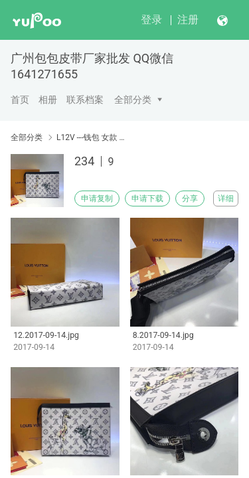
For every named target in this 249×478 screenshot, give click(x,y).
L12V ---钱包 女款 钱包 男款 (91, 137)
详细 (226, 198)
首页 (20, 99)
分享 (190, 198)
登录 (151, 19)
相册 (48, 99)
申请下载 (147, 198)
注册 (188, 19)
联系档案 (85, 99)
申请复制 (97, 198)
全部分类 (132, 99)
